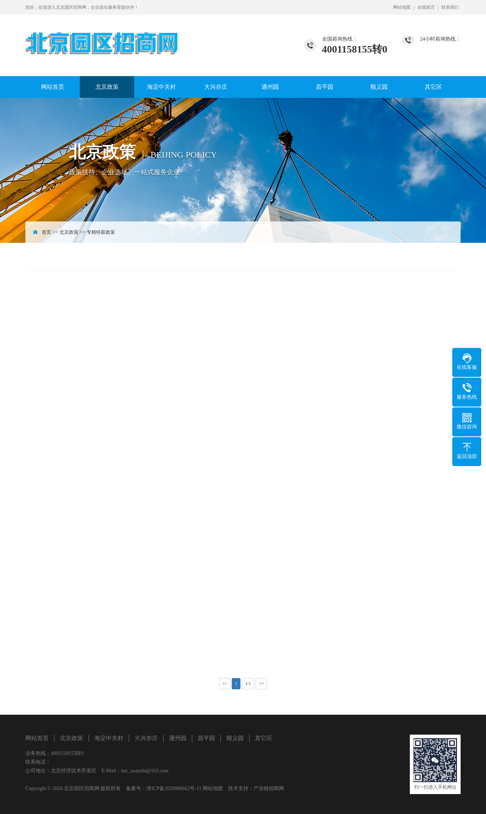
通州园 (270, 87)
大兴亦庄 (215, 87)
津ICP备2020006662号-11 (173, 788)
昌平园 (324, 87)
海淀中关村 (161, 87)
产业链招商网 (269, 788)
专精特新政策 (101, 232)
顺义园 (379, 87)
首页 (46, 232)
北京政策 (107, 87)
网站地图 (402, 7)
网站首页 (52, 87)
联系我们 (450, 7)
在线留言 (426, 7)
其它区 (433, 87)
